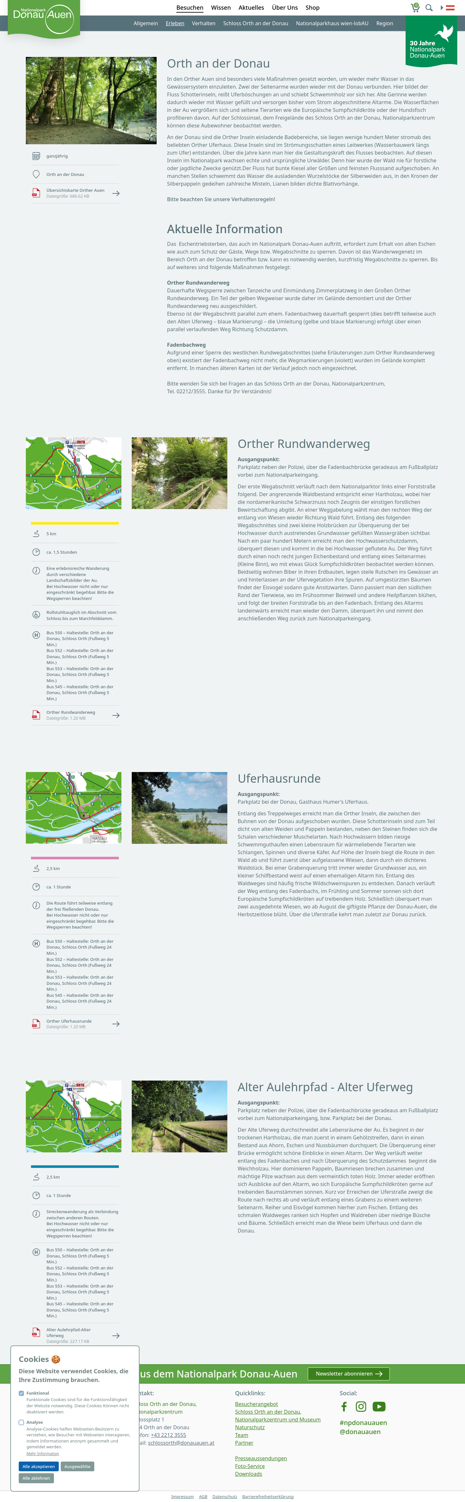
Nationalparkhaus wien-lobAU (332, 23)
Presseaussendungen (261, 1458)
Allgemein (146, 23)
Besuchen (189, 7)
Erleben (175, 23)
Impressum (182, 1496)
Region (384, 23)
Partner (244, 1442)
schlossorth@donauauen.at (181, 1442)
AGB (203, 1496)
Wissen (221, 7)
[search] (429, 8)
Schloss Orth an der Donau (255, 23)
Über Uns (285, 7)
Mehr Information (42, 1453)
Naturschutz (250, 1427)
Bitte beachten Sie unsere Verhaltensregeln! (221, 199)
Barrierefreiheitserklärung (268, 1496)
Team (241, 1435)
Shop (313, 7)
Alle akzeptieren (39, 1466)
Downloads (248, 1473)
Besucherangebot (256, 1404)
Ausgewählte (77, 1466)
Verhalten (204, 23)
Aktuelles (251, 7)
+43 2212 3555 (168, 1435)
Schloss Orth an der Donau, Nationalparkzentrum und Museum (278, 1415)
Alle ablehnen (36, 1478)
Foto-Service (250, 1466)
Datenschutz (224, 1496)
